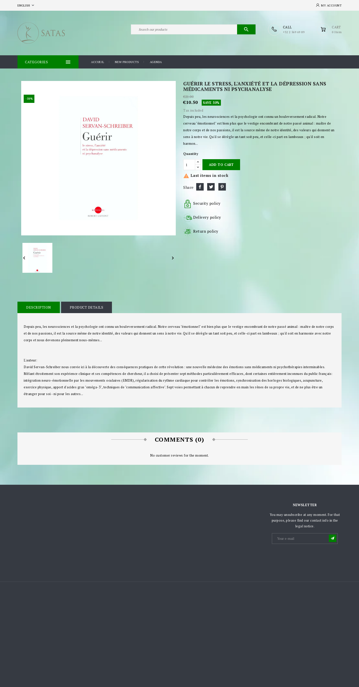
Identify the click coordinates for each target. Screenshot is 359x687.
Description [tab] (38, 307)
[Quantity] (189, 164)
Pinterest (222, 187)
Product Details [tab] (86, 307)
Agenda (156, 62)
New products (127, 62)
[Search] (193, 29)
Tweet (211, 187)
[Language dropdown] (26, 5)
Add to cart (221, 164)
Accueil (97, 62)
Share (200, 187)
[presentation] (310, 557)
